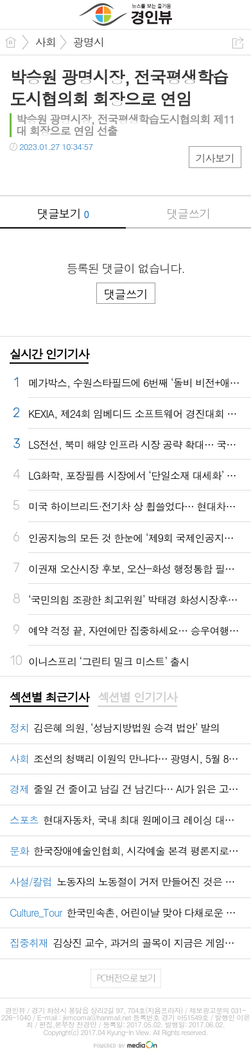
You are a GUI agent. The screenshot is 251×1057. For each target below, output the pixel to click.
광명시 (88, 42)
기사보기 (215, 158)
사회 (45, 42)
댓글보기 (63, 213)
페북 (21, 173)
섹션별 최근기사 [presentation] (49, 697)
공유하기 (237, 42)
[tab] (49, 697)
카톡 (72, 173)
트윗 (46, 173)
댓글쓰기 (188, 213)
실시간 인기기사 (49, 354)
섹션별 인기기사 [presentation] (137, 697)
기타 (98, 173)
